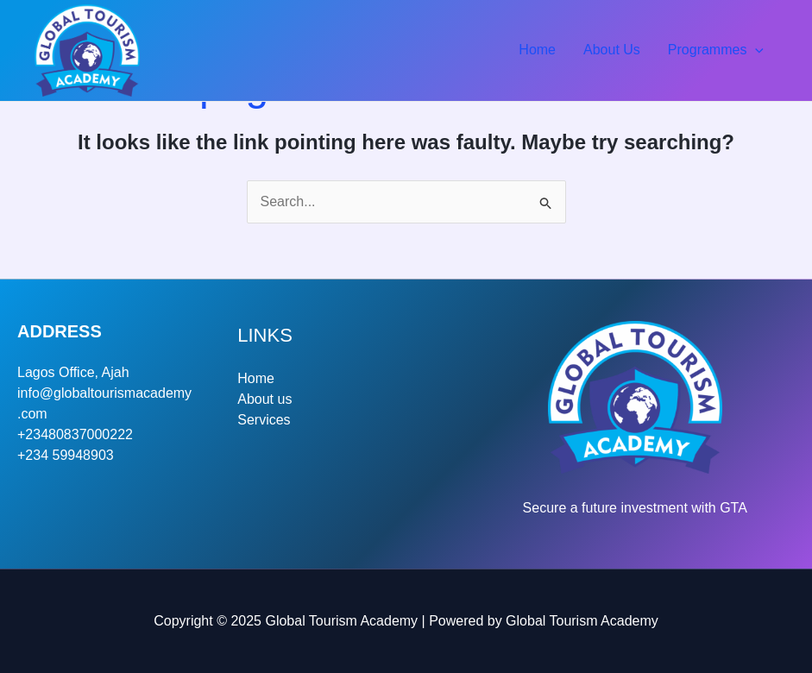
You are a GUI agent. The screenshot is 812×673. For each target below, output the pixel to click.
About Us (611, 49)
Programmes (716, 49)
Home (537, 49)
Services (263, 419)
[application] (755, 49)
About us (264, 399)
